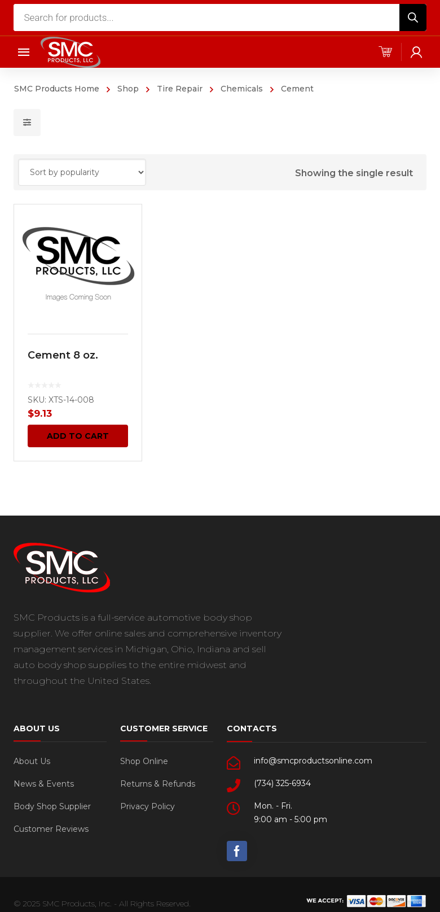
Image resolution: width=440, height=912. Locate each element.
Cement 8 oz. (63, 355)
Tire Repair (180, 89)
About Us (32, 761)
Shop (128, 89)
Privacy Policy (147, 806)
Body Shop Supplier (52, 806)
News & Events (44, 784)
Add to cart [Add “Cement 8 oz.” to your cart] (78, 436)
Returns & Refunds (157, 784)
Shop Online (144, 761)
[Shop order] (82, 172)
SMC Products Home (56, 89)
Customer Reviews (51, 829)
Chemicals (242, 89)
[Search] (412, 17)
